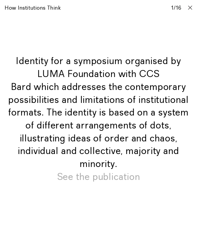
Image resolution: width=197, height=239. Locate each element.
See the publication (98, 177)
